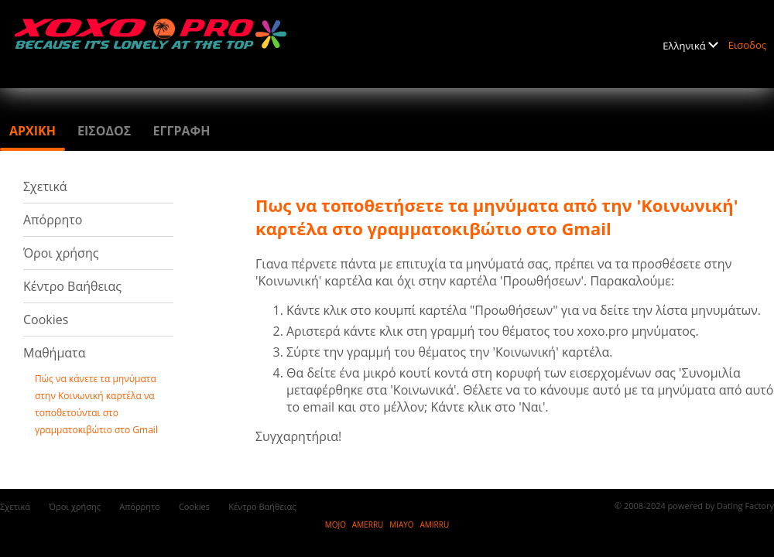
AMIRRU (434, 524)
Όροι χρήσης (60, 252)
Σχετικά (45, 186)
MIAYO (401, 524)
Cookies (45, 319)
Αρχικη (32, 130)
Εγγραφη (181, 130)
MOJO (335, 524)
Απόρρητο (52, 219)
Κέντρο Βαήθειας (72, 286)
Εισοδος (747, 45)
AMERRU (368, 524)
